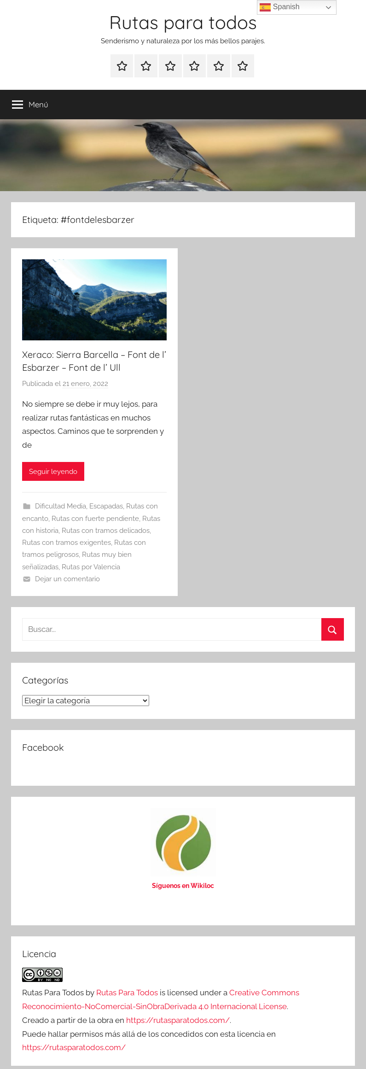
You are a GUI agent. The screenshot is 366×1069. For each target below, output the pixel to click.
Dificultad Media (60, 506)
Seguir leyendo (53, 471)
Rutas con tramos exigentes (66, 542)
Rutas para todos (183, 22)
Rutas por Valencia (91, 567)
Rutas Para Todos (127, 992)
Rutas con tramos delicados (106, 530)
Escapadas (106, 506)
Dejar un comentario (67, 579)
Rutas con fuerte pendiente (95, 518)
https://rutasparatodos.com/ (178, 1020)
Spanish (279, 7)
